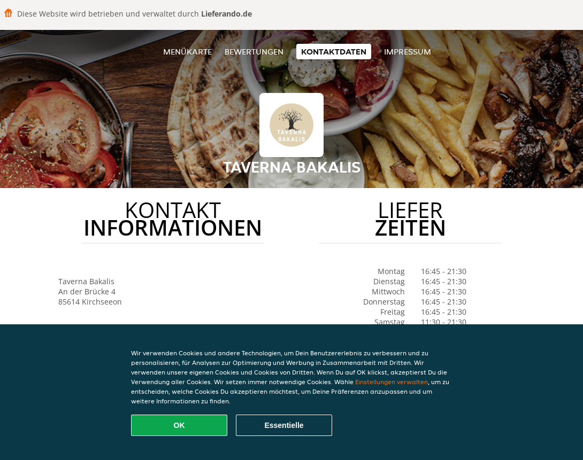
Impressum (407, 51)
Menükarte (187, 51)
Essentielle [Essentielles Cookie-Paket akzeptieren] (283, 425)
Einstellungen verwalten (391, 382)
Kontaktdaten (333, 51)
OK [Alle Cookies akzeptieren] (179, 425)
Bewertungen (254, 51)
